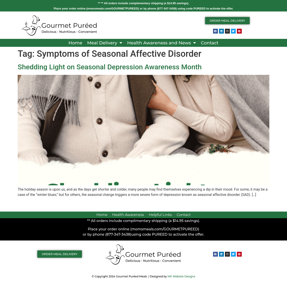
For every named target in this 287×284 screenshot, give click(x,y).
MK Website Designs (181, 276)
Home (75, 42)
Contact (210, 42)
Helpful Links (160, 215)
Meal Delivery (104, 43)
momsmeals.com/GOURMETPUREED (112, 8)
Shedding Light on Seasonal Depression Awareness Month (110, 67)
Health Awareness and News (161, 43)
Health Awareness (128, 215)
